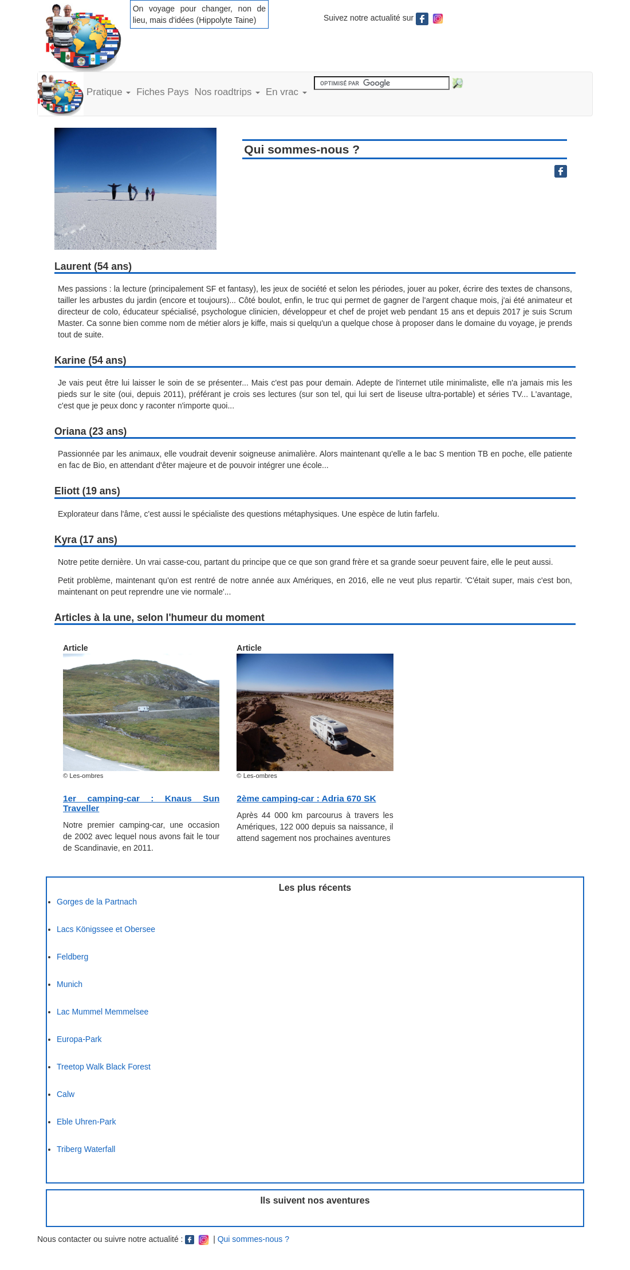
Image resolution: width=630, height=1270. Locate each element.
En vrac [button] (286, 91)
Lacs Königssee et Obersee (106, 929)
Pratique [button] (108, 91)
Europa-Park (79, 1039)
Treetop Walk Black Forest (104, 1066)
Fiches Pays (162, 91)
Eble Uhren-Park (86, 1121)
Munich (69, 984)
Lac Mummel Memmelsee (102, 1011)
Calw (65, 1094)
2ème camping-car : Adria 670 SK (306, 798)
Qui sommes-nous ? (253, 1239)
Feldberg (72, 956)
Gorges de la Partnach (97, 901)
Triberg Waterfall (86, 1149)
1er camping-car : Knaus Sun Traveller (141, 803)
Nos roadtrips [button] (227, 91)
